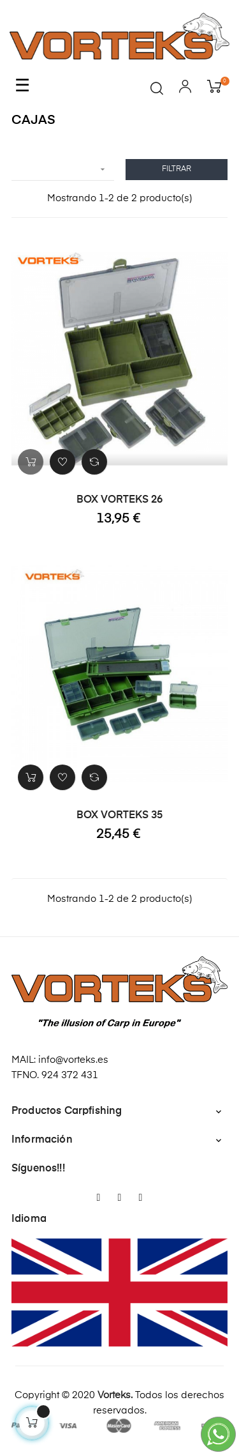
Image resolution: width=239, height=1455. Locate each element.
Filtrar (176, 169)
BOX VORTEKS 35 (119, 816)
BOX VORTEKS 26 (119, 500)
